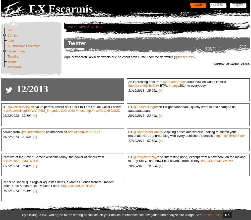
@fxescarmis (184, 57)
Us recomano (17, 51)
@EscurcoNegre (145, 107)
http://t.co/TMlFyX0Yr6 (217, 161)
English (238, 5)
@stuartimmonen (33, 132)
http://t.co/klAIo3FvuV (229, 136)
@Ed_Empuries (49, 111)
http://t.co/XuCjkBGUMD (103, 111)
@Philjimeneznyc (145, 157)
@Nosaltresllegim (20, 107)
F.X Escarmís (61, 9)
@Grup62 (68, 111)
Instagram (15, 67)
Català (198, 5)
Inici (71, 27)
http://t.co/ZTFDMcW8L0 (20, 161)
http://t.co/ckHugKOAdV (20, 111)
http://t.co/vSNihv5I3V (143, 85)
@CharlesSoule (174, 82)
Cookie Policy (212, 215)
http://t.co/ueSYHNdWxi (78, 186)
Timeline (13, 56)
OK (227, 215)
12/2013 (96, 27)
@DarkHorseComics (148, 132)
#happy (174, 85)
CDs (11, 41)
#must (80, 111)
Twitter (82, 27)
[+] (161, 90)
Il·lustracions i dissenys (24, 46)
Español (218, 5)
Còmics (13, 35)
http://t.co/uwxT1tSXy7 (84, 132)
